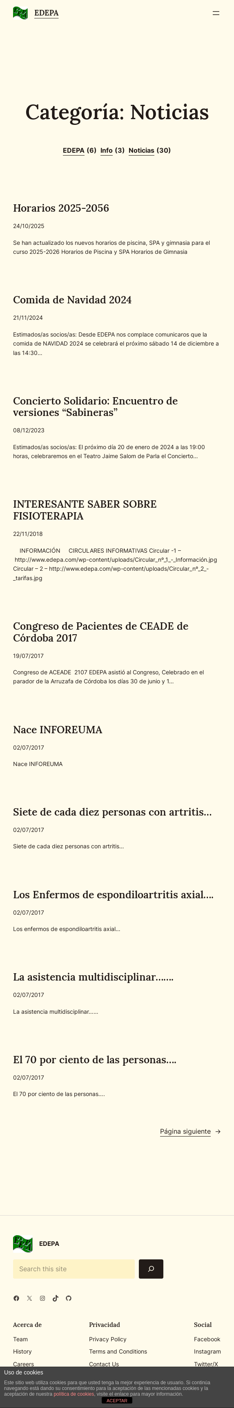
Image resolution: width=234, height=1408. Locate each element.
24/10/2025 (29, 225)
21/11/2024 (28, 317)
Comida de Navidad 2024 (72, 300)
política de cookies (73, 1394)
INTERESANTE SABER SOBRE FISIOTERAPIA (85, 510)
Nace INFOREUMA (57, 730)
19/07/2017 (28, 655)
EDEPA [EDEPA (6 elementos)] (80, 150)
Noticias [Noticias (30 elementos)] (150, 150)
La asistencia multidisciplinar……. (93, 977)
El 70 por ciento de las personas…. (94, 1060)
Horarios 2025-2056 (61, 208)
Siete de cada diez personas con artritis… (112, 812)
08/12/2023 (29, 430)
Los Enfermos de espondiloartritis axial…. (113, 895)
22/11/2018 (28, 534)
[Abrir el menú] (216, 13)
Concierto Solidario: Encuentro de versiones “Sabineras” (95, 407)
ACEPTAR (117, 1400)
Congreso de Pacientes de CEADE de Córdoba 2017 (100, 632)
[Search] (151, 1269)
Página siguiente (190, 1131)
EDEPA (46, 13)
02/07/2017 (28, 747)
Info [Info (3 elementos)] (112, 150)
